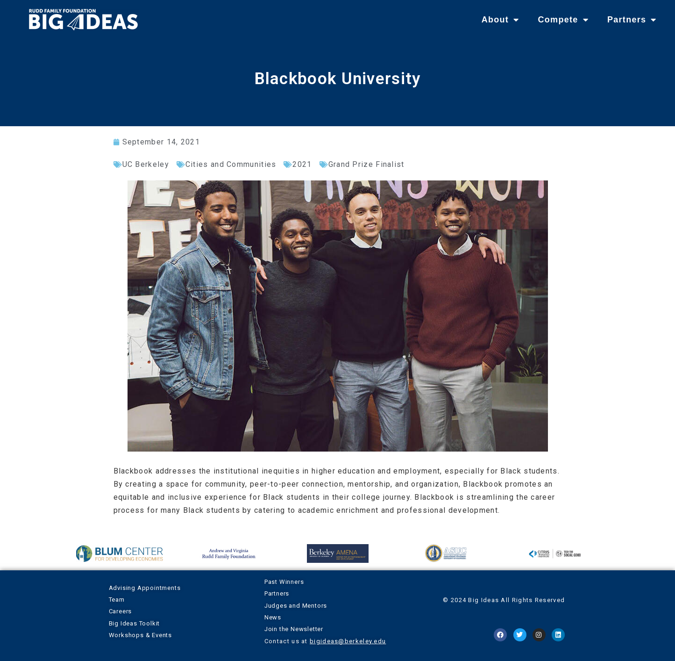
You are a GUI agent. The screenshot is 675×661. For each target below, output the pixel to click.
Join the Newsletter (293, 628)
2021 (302, 164)
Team (117, 599)
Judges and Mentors (295, 605)
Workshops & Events (140, 635)
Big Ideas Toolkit (134, 623)
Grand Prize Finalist (366, 164)
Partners (632, 20)
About (500, 20)
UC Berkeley (145, 164)
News (272, 617)
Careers (120, 611)
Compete (563, 20)
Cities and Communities (231, 164)
